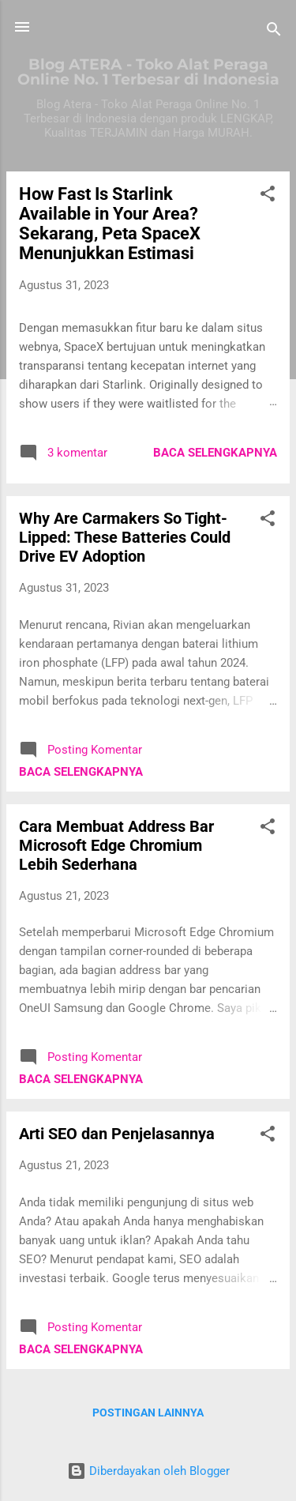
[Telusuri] (273, 32)
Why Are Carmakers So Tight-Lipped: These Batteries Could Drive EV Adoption (124, 537)
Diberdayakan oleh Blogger (148, 1471)
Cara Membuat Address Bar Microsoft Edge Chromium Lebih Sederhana (116, 845)
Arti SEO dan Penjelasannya (117, 1133)
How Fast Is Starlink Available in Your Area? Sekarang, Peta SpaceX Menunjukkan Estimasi (109, 223)
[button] (267, 196)
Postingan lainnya (148, 1412)
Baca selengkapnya (215, 453)
